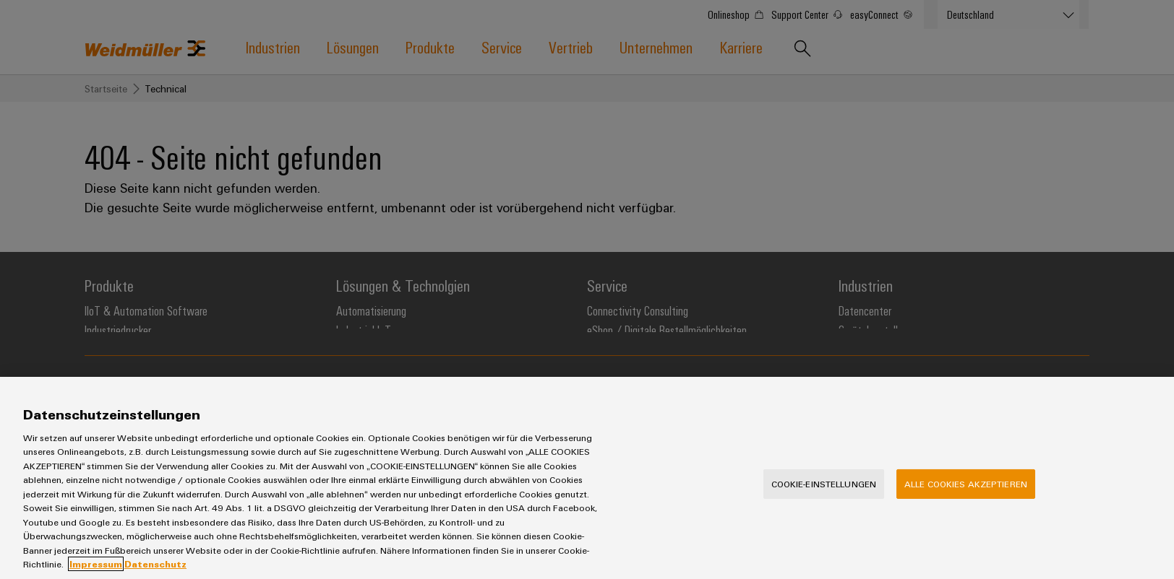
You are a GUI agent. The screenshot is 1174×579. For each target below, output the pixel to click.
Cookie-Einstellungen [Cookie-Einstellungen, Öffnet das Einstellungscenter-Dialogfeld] (824, 483)
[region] (587, 478)
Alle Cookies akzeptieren (965, 483)
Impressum (95, 564)
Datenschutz (155, 564)
